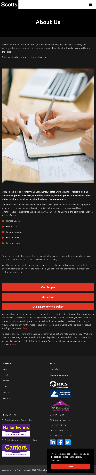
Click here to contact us (60, 420)
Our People (48, 287)
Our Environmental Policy (48, 306)
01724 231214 (66, 435)
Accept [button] (70, 467)
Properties (6, 375)
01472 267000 (64, 430)
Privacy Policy (55, 369)
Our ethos (48, 297)
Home (4, 369)
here (90, 337)
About (4, 386)
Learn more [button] (56, 460)
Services (5, 380)
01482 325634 (60, 425)
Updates (5, 392)
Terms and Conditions (59, 375)
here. (25, 328)
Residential (6, 398)
